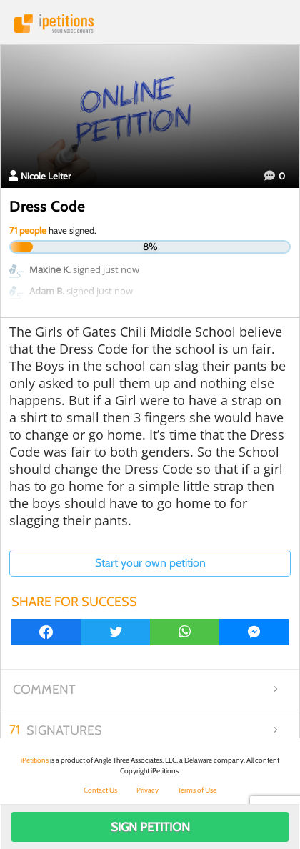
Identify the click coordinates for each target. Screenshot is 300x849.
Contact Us (100, 790)
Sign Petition (150, 827)
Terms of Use (197, 790)
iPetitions (150, 23)
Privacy (147, 790)
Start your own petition (150, 563)
